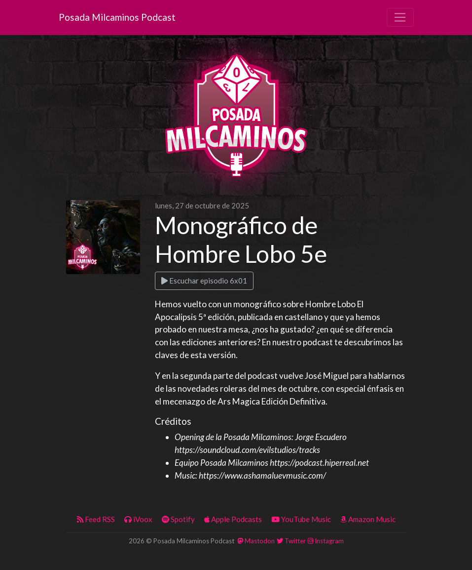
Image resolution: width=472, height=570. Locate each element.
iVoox (138, 519)
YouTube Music (301, 519)
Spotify (178, 519)
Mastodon (256, 541)
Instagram (326, 541)
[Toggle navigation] (400, 17)
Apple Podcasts (233, 519)
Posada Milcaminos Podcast (117, 17)
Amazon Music (368, 519)
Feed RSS (96, 519)
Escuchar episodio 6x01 (204, 280)
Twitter (291, 541)
